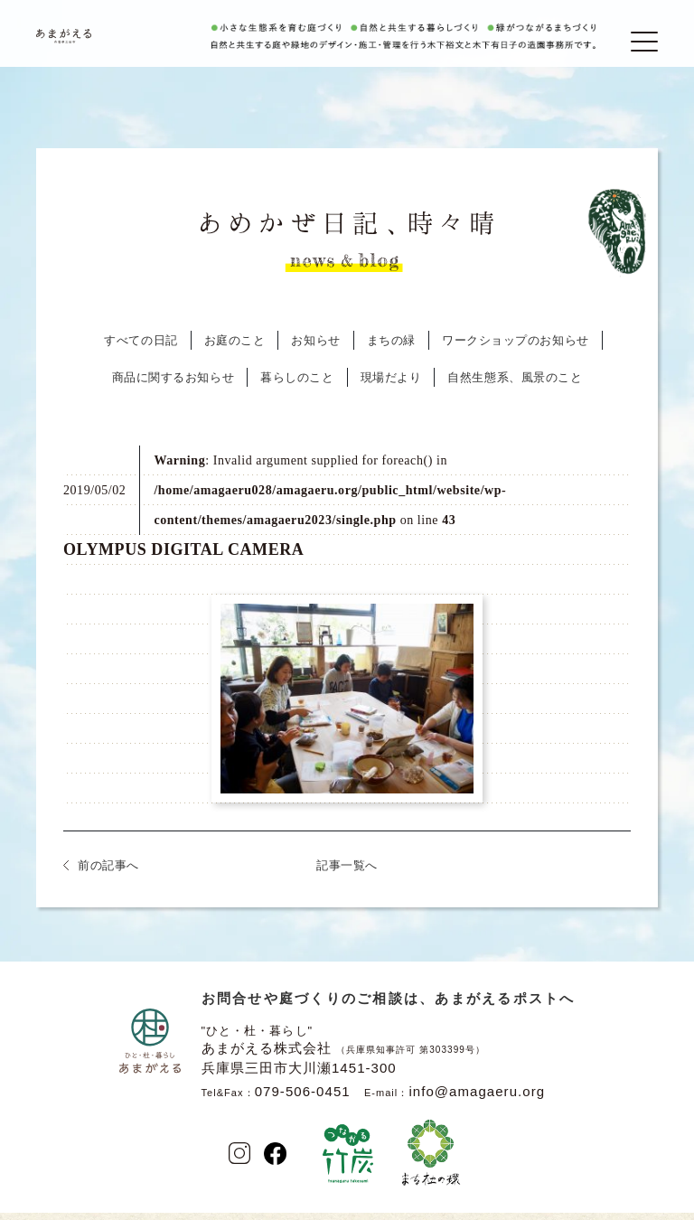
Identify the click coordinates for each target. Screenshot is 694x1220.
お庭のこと (235, 351)
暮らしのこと (296, 388)
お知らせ (315, 351)
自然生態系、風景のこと (514, 388)
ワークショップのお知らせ (515, 351)
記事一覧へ (347, 876)
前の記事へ (108, 876)
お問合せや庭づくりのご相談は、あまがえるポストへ (389, 1009)
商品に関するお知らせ (173, 388)
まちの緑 (391, 351)
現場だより (391, 388)
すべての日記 (140, 351)
